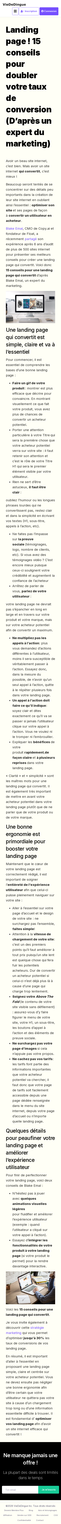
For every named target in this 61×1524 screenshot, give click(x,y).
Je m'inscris (48, 1489)
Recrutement (42, 1515)
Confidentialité (24, 1520)
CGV (56, 1515)
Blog (31, 1510)
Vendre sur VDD (24, 1515)
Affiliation (7, 1515)
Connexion (49, 11)
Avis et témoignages (47, 1510)
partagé (31, 239)
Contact (40, 1520)
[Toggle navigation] (15, 11)
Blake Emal (14, 228)
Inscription (29, 11)
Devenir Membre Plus (14, 1510)
